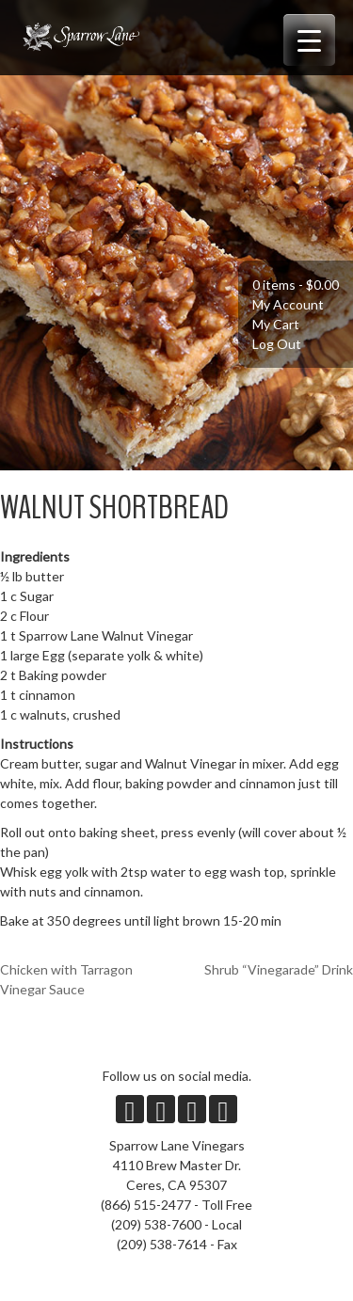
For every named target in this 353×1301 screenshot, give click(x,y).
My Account (288, 304)
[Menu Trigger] (309, 40)
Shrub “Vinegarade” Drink (278, 969)
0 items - (295, 285)
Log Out (276, 344)
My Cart (275, 324)
